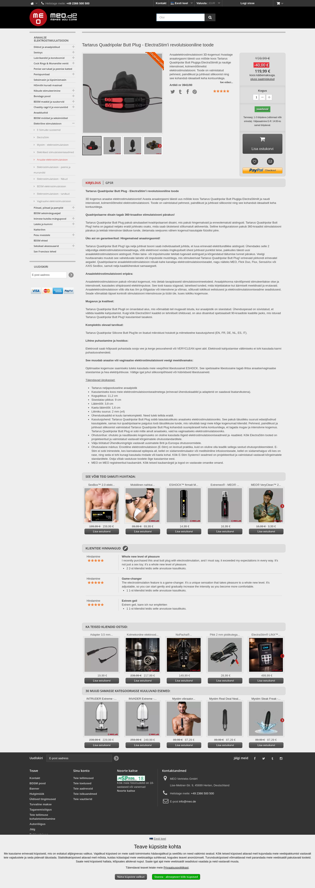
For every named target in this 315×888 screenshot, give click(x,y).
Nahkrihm (40, 229)
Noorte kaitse (126, 792)
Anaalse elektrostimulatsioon (52, 159)
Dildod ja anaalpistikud (47, 47)
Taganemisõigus (41, 811)
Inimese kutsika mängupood (50, 218)
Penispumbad (42, 74)
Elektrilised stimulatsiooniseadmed (55, 152)
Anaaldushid (41, 112)
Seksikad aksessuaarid (46, 246)
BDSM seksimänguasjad (47, 213)
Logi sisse (248, 3)
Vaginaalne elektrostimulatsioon (53, 201)
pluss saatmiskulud (262, 79)
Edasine (160, 145)
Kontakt (161, 3)
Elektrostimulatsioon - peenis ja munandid (52, 169)
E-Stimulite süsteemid (48, 129)
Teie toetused (82, 784)
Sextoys (38, 52)
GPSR (109, 184)
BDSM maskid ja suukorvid (49, 101)
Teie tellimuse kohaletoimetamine (42, 818)
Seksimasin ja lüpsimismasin (50, 79)
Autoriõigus (38, 825)
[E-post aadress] (49, 275)
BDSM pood (38, 784)
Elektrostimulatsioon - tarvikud (53, 193)
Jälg (32, 830)
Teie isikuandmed (85, 795)
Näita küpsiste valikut (131, 877)
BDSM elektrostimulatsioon (51, 186)
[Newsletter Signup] (71, 275)
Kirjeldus (93, 184)
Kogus (262, 90)
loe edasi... (226, 82)
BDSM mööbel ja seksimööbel (51, 118)
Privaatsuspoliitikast (176, 867)
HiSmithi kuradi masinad (48, 85)
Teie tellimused (83, 779)
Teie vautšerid (82, 800)
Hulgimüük (37, 795)
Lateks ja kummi (43, 224)
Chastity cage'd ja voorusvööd (51, 107)
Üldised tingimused (43, 800)
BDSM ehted (41, 240)
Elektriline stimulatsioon (47, 123)
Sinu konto (81, 772)
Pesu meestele (42, 235)
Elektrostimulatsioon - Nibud (52, 178)
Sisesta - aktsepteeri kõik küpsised (176, 877)
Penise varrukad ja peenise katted (53, 68)
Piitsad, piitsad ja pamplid (48, 207)
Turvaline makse (41, 805)
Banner (34, 790)
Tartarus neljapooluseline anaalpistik (114, 389)
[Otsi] (210, 17)
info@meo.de (187, 802)
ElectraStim (42, 137)
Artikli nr (175, 85)
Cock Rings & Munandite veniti (51, 63)
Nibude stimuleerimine (47, 90)
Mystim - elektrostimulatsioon (52, 144)
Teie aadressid (83, 790)
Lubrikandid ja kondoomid (49, 57)
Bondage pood (42, 96)
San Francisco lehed (45, 251)
